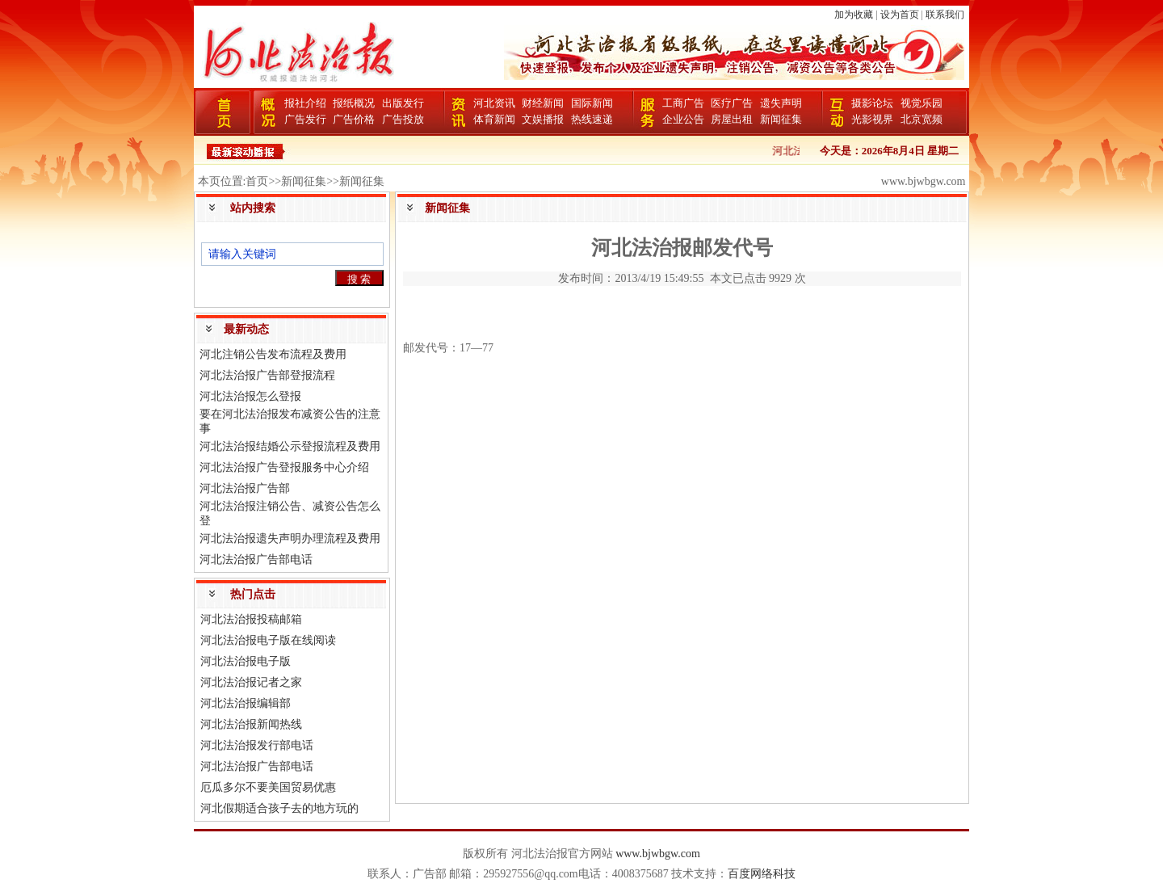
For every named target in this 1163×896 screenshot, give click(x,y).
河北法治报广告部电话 (256, 559)
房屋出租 (732, 119)
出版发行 (403, 103)
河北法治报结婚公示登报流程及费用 (289, 446)
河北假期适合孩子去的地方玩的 (279, 808)
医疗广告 (732, 103)
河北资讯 (494, 103)
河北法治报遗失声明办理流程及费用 (289, 538)
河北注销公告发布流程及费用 (272, 354)
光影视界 (872, 119)
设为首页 (899, 14)
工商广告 (683, 103)
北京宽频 (922, 119)
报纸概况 (354, 103)
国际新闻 (592, 103)
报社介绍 (305, 103)
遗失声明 (781, 103)
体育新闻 (494, 119)
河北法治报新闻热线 (251, 724)
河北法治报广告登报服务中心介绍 (284, 467)
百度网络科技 (762, 874)
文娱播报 (543, 119)
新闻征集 (781, 119)
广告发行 (305, 119)
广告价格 (354, 119)
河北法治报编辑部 (245, 703)
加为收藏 (853, 14)
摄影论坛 (872, 103)
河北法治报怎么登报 (250, 396)
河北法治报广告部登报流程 (267, 375)
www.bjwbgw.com (657, 854)
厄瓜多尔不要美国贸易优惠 (268, 787)
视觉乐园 (922, 103)
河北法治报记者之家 (251, 682)
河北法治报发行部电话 (256, 745)
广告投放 (403, 119)
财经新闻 (543, 103)
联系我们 (945, 14)
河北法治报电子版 (245, 661)
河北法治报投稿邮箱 (251, 619)
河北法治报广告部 (244, 488)
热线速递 (592, 119)
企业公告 (683, 119)
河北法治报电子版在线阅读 (268, 640)
